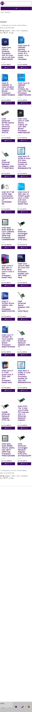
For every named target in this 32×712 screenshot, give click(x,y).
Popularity (24, 30)
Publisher (7, 30)
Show (1, 32)
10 (22, 25)
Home (2, 12)
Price (18, 30)
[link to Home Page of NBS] (2, 5)
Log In (2, 703)
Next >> (25, 25)
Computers (7, 12)
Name (13, 30)
